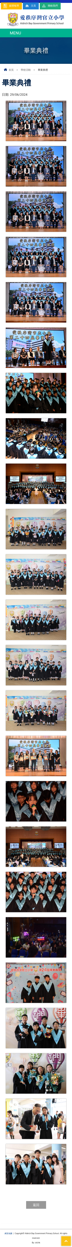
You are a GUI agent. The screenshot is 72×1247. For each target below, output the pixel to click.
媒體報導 (11, 6)
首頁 (11, 69)
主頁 (30, 6)
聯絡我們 (50, 6)
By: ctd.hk (36, 1243)
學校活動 (26, 69)
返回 (36, 1205)
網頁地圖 (8, 1233)
